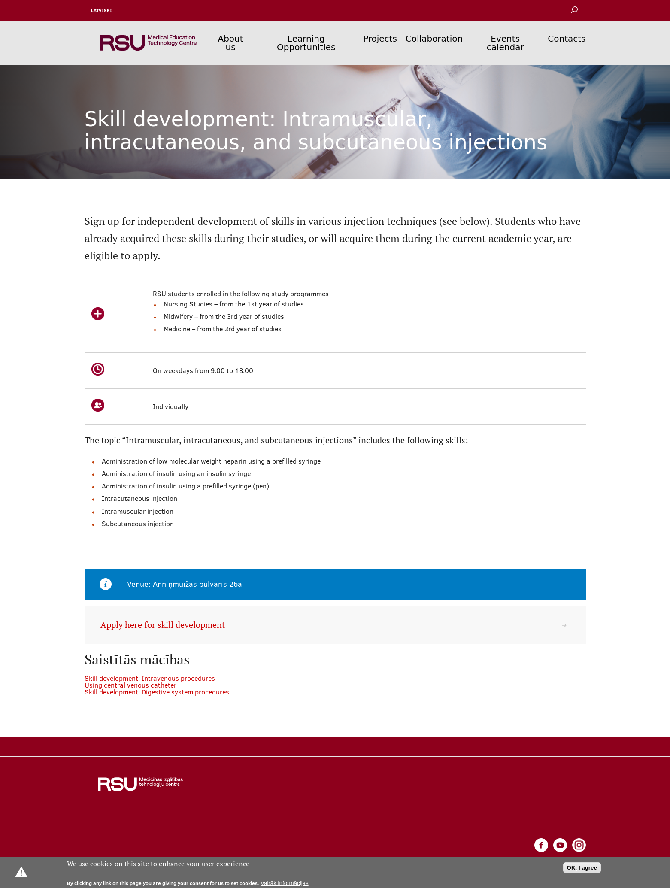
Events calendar (505, 42)
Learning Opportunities (306, 42)
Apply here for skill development (162, 624)
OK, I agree (582, 867)
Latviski (101, 10)
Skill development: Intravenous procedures (150, 678)
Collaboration (434, 38)
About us (230, 42)
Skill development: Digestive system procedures (157, 692)
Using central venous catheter (130, 685)
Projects (380, 38)
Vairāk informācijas (285, 883)
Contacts (566, 38)
